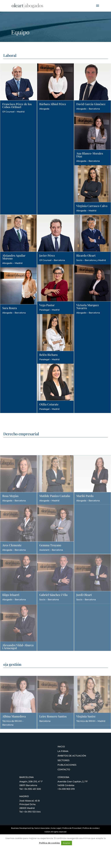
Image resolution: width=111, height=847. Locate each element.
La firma (63, 751)
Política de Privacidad (71, 828)
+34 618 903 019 (66, 789)
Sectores (63, 760)
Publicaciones (67, 764)
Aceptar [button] (66, 843)
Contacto (64, 769)
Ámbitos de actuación (72, 755)
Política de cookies (91, 828)
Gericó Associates (42, 828)
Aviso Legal (56, 828)
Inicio (61, 746)
